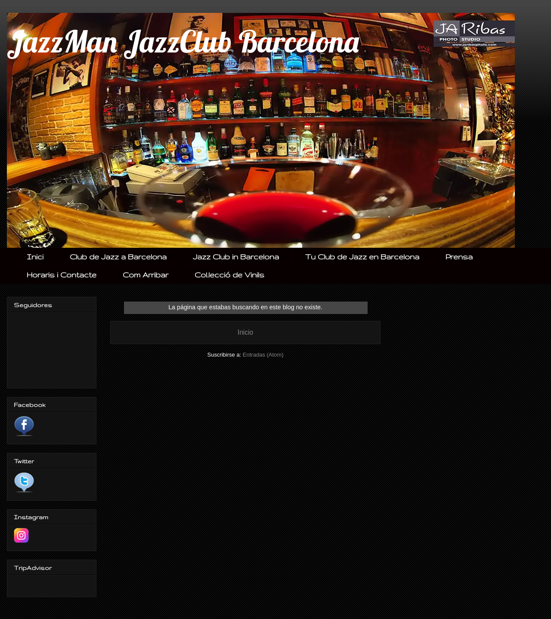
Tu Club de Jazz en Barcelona (362, 257)
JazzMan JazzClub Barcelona (183, 41)
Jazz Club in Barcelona (236, 257)
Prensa (459, 257)
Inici (35, 257)
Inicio (245, 332)
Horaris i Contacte (61, 275)
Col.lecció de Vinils (229, 275)
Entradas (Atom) (263, 354)
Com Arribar (145, 275)
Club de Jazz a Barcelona (118, 257)
